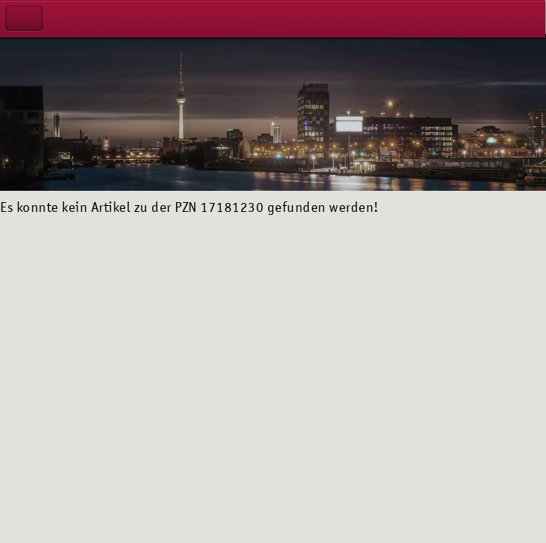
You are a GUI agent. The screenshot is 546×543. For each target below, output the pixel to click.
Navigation (24, 18)
